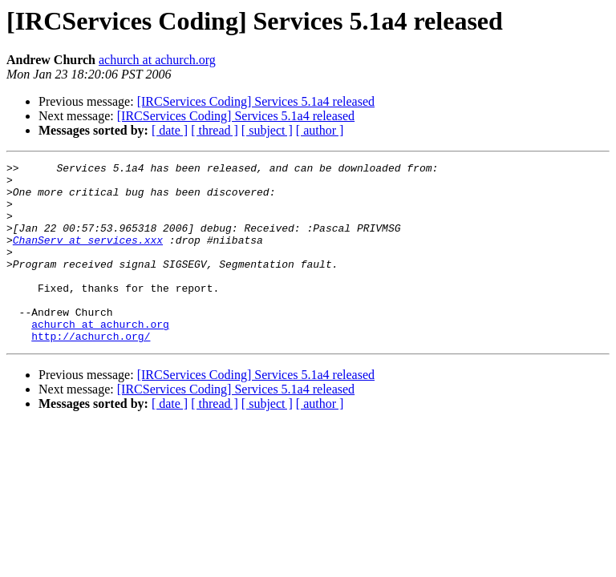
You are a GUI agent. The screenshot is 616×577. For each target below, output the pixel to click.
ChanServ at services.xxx (88, 256)
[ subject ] (267, 130)
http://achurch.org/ (90, 372)
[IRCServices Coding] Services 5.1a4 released (256, 101)
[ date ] (170, 130)
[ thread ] (214, 130)
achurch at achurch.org (157, 60)
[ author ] (320, 130)
